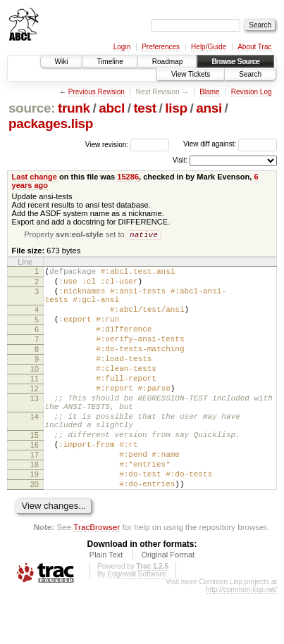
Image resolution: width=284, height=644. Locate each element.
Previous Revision (96, 92)
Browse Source (235, 61)
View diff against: (230, 144)
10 (34, 391)
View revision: (107, 144)
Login (121, 47)
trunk (74, 108)
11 (34, 403)
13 (34, 427)
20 (34, 532)
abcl (112, 108)
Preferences (161, 47)
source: (31, 108)
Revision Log (251, 92)
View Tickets (190, 74)
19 (34, 520)
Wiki (61, 61)
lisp (176, 108)
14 (34, 450)
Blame (209, 92)
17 (34, 496)
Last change (34, 176)
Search (250, 74)
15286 (128, 176)
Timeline (110, 61)
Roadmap (167, 61)
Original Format (168, 604)
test (144, 108)
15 (34, 472)
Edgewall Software (136, 624)
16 (34, 484)
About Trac (254, 47)
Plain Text (106, 604)
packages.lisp (50, 123)
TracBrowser (96, 576)
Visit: (180, 160)
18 (34, 508)
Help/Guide (208, 47)
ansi (209, 108)
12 (34, 415)
